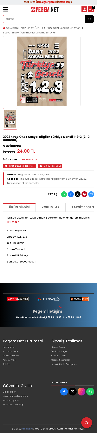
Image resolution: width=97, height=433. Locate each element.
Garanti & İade (58, 355)
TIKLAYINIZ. (13, 222)
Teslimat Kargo (59, 351)
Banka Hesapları (11, 355)
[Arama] (89, 19)
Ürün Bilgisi (19, 207)
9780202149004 (28, 159)
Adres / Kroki (9, 360)
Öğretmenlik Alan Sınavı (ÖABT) (24, 28)
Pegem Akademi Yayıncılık (34, 174)
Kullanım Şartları (11, 400)
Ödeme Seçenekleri (60, 360)
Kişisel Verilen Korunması (15, 396)
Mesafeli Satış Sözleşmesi (64, 364)
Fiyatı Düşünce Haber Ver (19, 165)
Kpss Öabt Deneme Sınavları (63, 28)
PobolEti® (26, 428)
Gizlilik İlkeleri (9, 391)
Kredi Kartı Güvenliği (13, 404)
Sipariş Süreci (58, 347)
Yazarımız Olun (10, 351)
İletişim (6, 364)
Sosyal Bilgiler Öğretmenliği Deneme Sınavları (29, 32)
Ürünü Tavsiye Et (50, 165)
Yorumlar (51, 207)
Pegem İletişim (47, 311)
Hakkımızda (9, 347)
